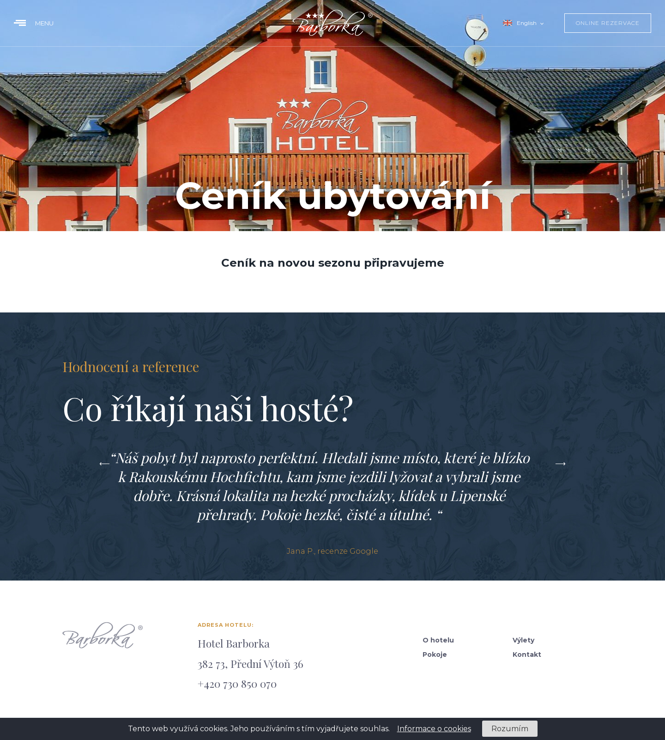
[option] (332, 502)
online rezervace (608, 22)
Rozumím (509, 728)
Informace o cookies (434, 728)
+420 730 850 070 (237, 683)
